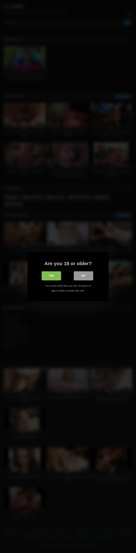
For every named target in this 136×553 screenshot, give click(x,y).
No (83, 275)
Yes (51, 275)
